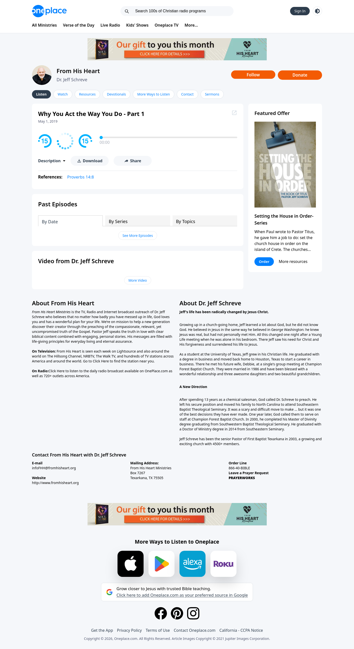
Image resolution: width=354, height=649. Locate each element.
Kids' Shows (137, 25)
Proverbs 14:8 (80, 177)
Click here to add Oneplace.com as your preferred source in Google (182, 595)
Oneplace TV (166, 25)
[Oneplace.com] (49, 11)
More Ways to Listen (153, 94)
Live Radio (110, 25)
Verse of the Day (78, 25)
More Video (137, 280)
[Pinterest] (177, 613)
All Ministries (44, 25)
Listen (41, 94)
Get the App (102, 630)
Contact (187, 94)
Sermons (212, 94)
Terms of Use (158, 630)
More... (191, 25)
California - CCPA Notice (241, 630)
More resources (293, 261)
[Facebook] (161, 613)
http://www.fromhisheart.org (55, 482)
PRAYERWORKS (242, 477)
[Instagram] (193, 613)
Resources (87, 94)
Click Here (101, 361)
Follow (253, 75)
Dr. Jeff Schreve (72, 79)
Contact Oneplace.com (195, 630)
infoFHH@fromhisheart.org (54, 468)
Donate (300, 75)
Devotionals (116, 94)
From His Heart (78, 71)
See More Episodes (137, 235)
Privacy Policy (129, 630)
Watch (63, 94)
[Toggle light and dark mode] (317, 11)
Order (264, 261)
